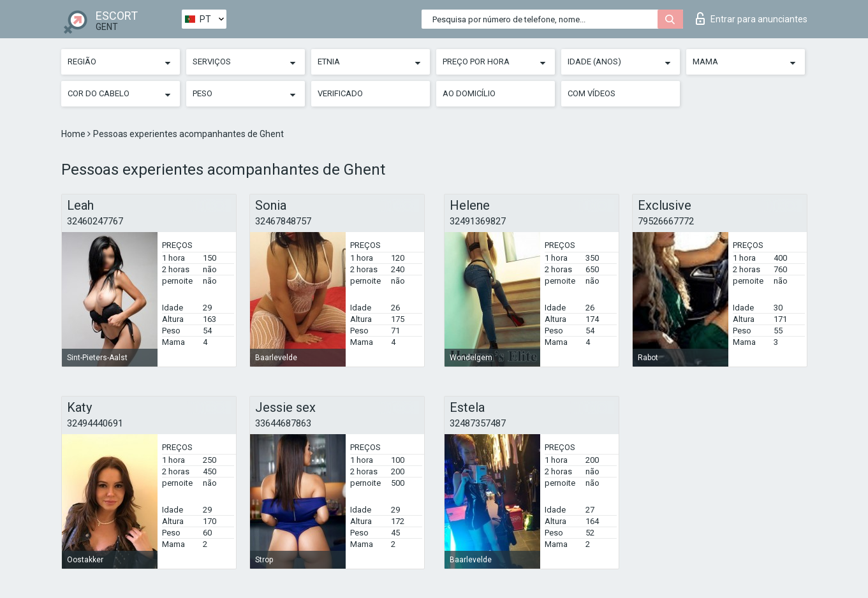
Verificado (340, 93)
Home (74, 134)
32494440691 (95, 423)
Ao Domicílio (469, 93)
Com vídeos (591, 93)
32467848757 (283, 221)
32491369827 (478, 221)
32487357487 (478, 423)
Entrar (751, 18)
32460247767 (95, 221)
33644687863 (283, 423)
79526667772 (666, 221)
